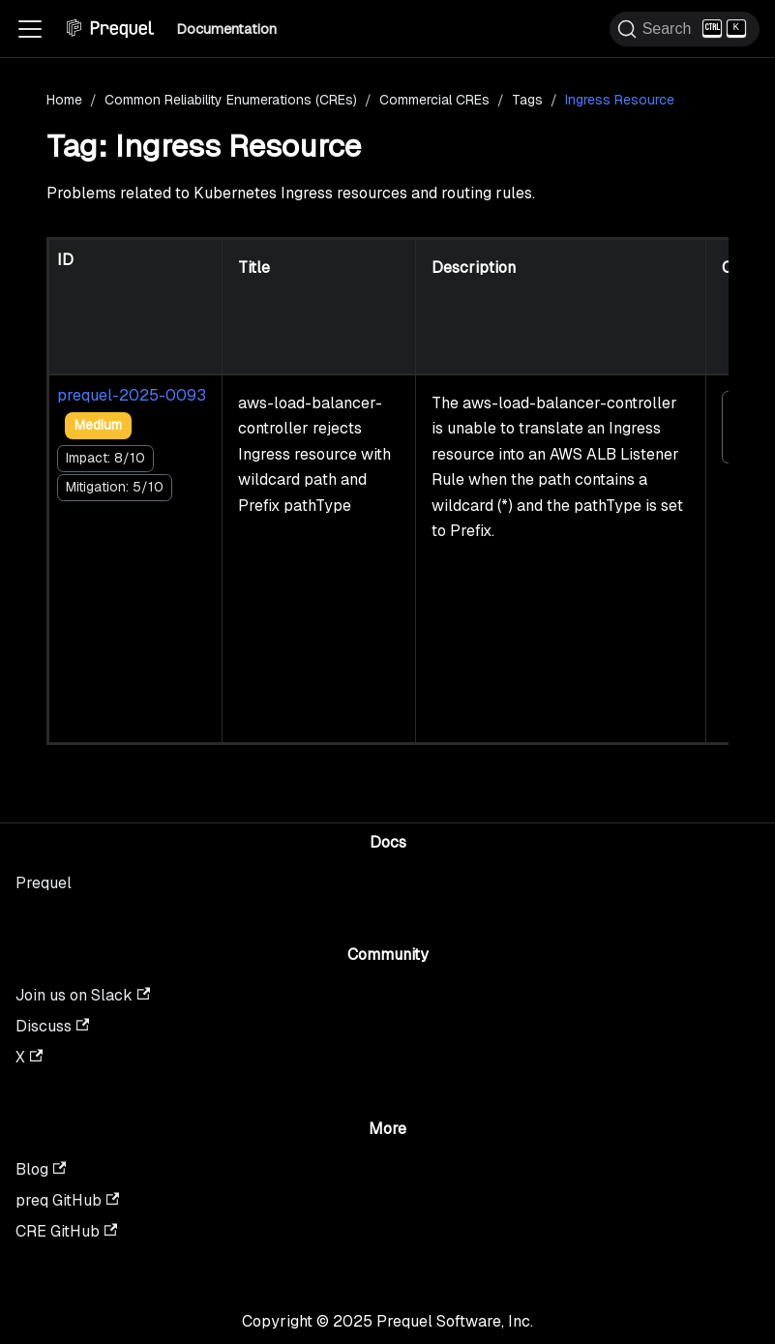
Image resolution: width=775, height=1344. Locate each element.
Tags (527, 99)
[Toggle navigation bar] (30, 29)
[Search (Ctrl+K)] (685, 29)
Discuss (52, 1026)
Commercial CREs (434, 99)
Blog (40, 1169)
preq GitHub (67, 1200)
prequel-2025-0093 (131, 395)
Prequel (43, 883)
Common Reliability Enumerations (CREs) (230, 99)
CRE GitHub (66, 1231)
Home (64, 99)
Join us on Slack (82, 995)
